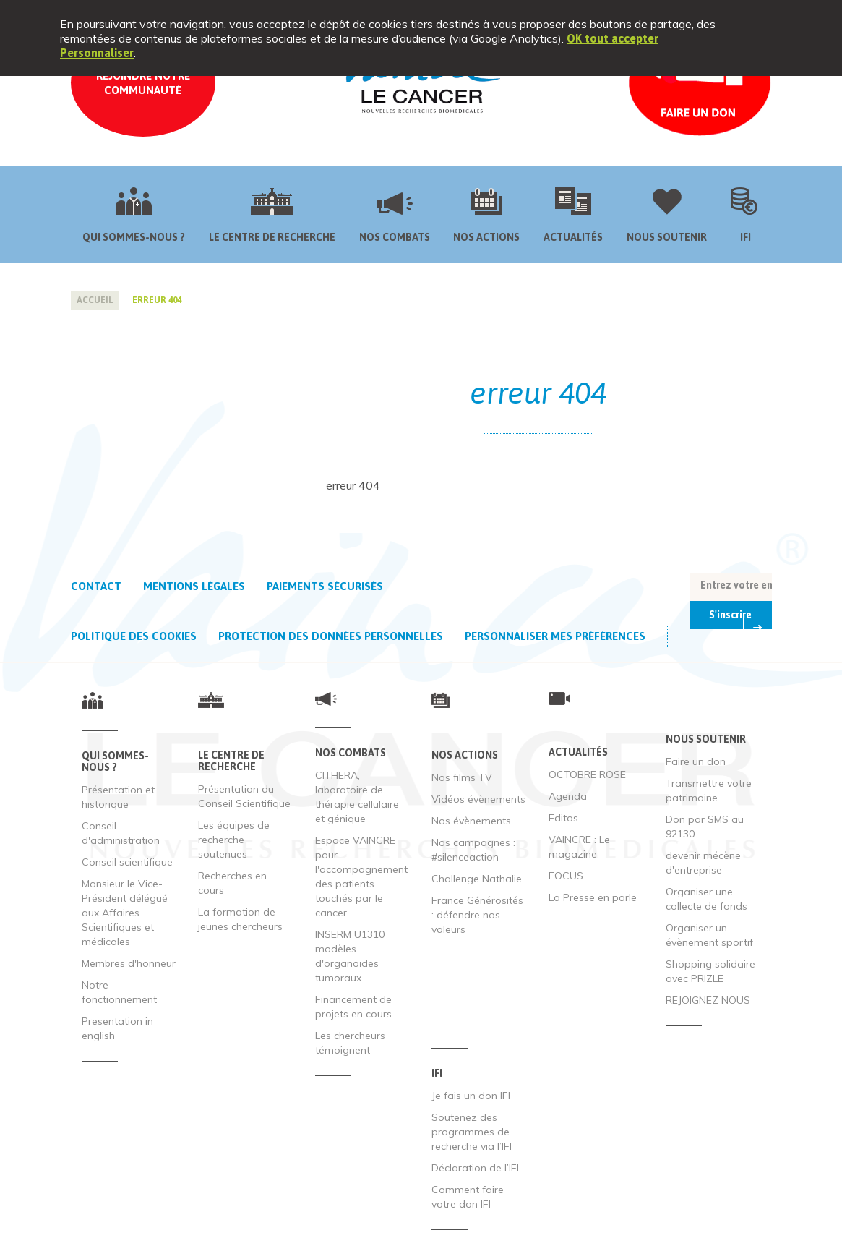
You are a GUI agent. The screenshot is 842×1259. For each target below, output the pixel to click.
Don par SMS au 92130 (705, 826)
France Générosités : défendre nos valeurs (477, 915)
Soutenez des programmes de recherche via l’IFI (471, 1132)
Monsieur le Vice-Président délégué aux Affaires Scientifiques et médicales (125, 912)
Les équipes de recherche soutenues (234, 840)
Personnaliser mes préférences (555, 636)
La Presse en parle (593, 897)
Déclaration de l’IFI (475, 1167)
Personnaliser (97, 52)
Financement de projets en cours (353, 1006)
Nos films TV (461, 777)
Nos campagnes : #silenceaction (473, 849)
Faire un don (696, 761)
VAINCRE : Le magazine (579, 847)
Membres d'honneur (129, 963)
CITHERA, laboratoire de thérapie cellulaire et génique (357, 797)
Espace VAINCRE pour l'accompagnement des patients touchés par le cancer (361, 876)
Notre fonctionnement (119, 992)
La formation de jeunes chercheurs (240, 919)
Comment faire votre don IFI (467, 1197)
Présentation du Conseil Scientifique (244, 796)
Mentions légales (194, 586)
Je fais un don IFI (470, 1095)
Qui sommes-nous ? (133, 237)
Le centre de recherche (272, 237)
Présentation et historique (118, 797)
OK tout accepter (612, 38)
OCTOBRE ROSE (587, 774)
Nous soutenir (667, 237)
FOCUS (566, 875)
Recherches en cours (232, 883)
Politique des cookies (134, 636)
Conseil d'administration (121, 833)
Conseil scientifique (127, 862)
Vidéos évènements (478, 799)
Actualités (573, 237)
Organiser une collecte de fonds (706, 899)
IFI (745, 237)
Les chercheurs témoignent (350, 1043)
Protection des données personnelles (330, 636)
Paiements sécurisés (325, 586)
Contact (96, 586)
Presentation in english (117, 1028)
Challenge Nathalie (476, 878)
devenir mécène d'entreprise (703, 862)
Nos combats (394, 237)
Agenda (568, 796)
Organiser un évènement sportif (709, 935)
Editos (563, 817)
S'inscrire (730, 614)
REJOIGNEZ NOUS (708, 1000)
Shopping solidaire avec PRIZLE (710, 971)
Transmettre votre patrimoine (709, 790)
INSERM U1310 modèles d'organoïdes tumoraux (350, 956)
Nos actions (486, 237)
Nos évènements (471, 820)
